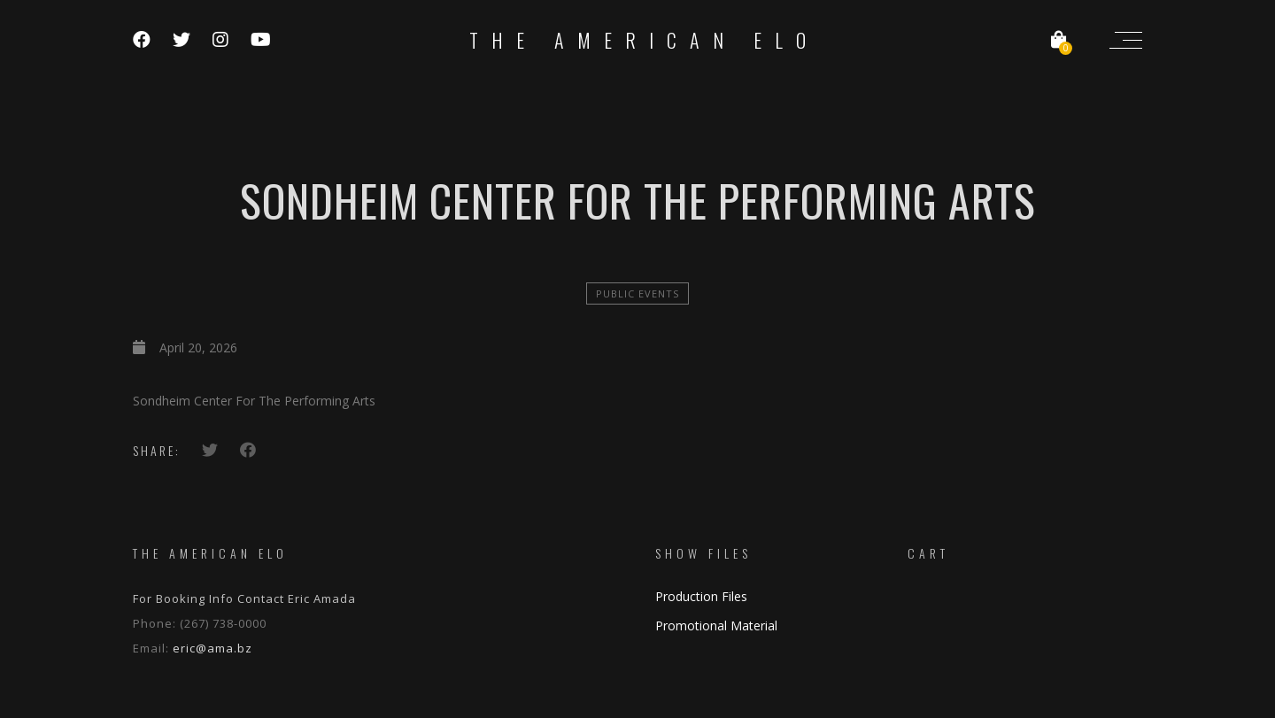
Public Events (637, 293)
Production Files (701, 596)
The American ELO (644, 40)
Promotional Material (716, 625)
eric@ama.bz (212, 648)
